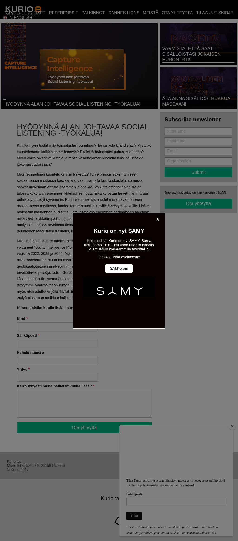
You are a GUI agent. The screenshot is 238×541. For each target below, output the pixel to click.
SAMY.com (119, 268)
